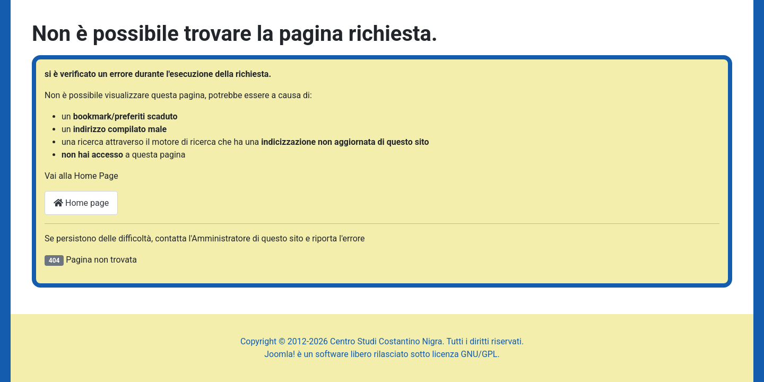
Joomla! (279, 354)
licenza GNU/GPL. (466, 354)
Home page (81, 203)
